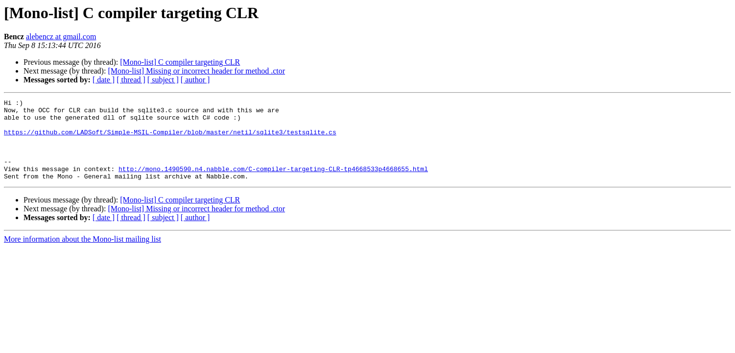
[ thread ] (131, 80)
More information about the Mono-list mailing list (82, 255)
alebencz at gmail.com (61, 36)
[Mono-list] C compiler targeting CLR (180, 62)
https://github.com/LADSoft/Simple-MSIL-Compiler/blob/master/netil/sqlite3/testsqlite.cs (170, 139)
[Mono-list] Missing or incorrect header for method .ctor (196, 71)
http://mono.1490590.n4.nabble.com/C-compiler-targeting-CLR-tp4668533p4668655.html (273, 183)
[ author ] (195, 80)
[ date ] (104, 80)
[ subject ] (163, 80)
